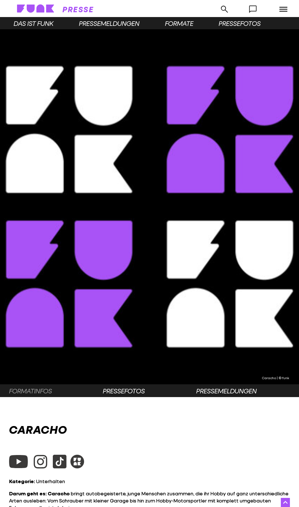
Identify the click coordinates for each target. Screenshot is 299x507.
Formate (179, 23)
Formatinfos (30, 391)
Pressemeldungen (109, 23)
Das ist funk (33, 23)
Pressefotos (240, 23)
